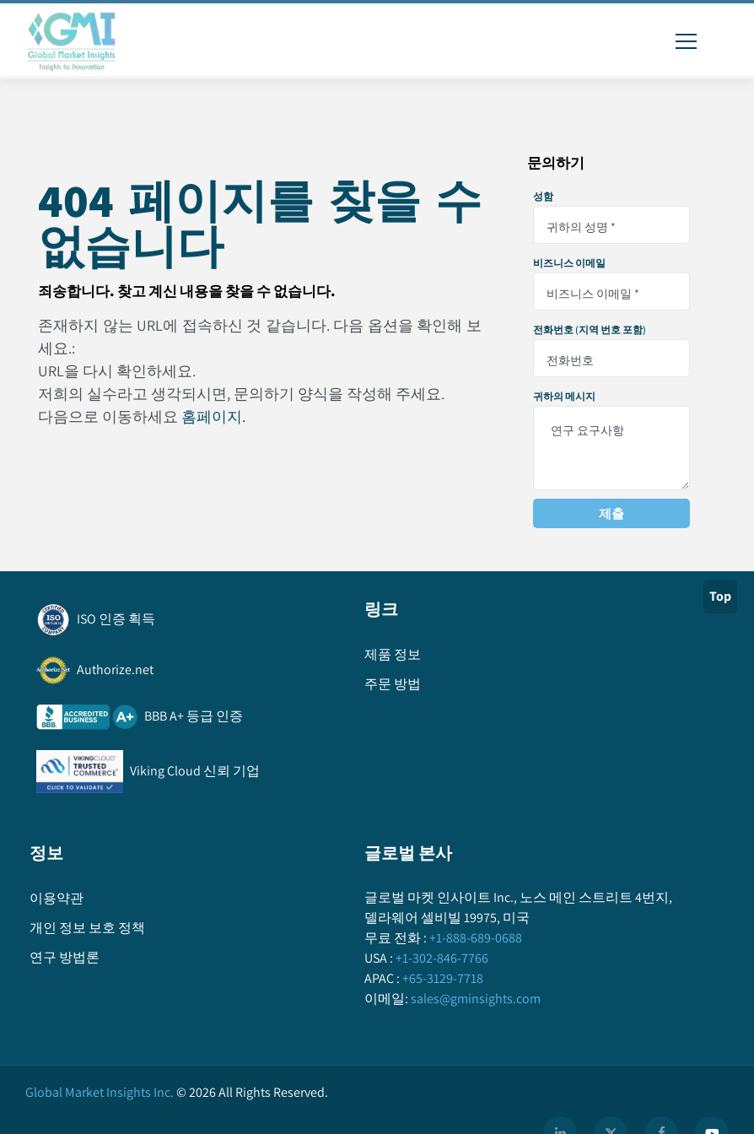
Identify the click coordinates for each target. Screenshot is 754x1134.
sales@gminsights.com (474, 998)
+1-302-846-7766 (440, 958)
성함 (543, 197)
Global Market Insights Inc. (99, 1092)
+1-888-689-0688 (474, 938)
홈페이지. (213, 416)
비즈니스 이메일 (569, 263)
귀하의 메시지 (564, 397)
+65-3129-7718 (441, 978)
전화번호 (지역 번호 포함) (589, 330)
